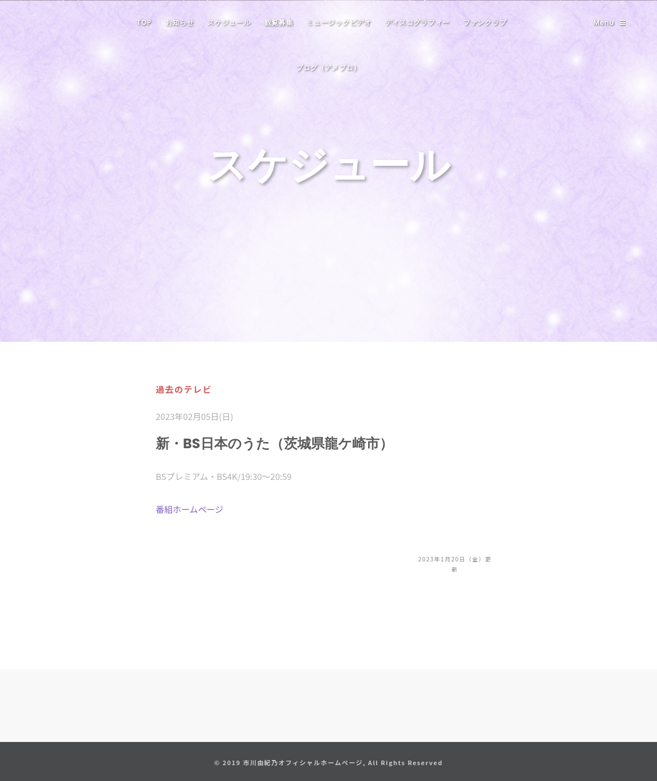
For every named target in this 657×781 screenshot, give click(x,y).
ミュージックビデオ (338, 22)
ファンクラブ (484, 22)
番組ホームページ (189, 509)
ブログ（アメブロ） (328, 67)
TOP (144, 22)
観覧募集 (278, 22)
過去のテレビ (184, 389)
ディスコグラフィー (417, 22)
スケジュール (228, 22)
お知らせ (179, 22)
